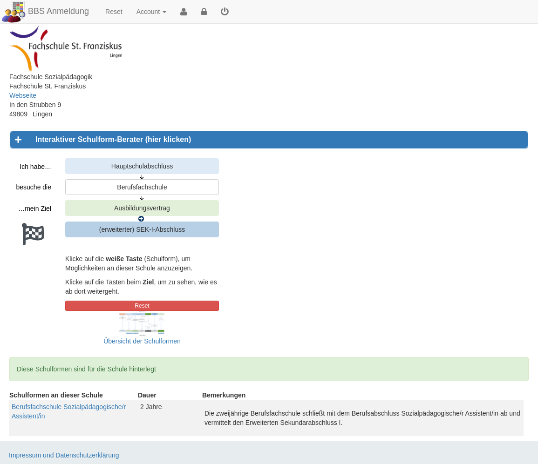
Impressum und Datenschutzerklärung (64, 455)
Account (151, 11)
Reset (114, 11)
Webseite (22, 95)
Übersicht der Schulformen (142, 341)
